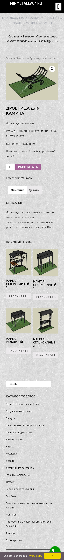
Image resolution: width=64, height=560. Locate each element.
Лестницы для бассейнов (20, 468)
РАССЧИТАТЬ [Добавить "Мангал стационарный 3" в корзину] (19, 296)
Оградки (10, 482)
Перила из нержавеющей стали (23, 404)
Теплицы (10, 533)
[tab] (17, 190)
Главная (10, 58)
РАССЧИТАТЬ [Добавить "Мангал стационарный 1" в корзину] (46, 297)
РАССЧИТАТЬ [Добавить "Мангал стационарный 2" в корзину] (46, 354)
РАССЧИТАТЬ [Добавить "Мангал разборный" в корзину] (19, 350)
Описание (17, 190)
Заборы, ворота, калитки (20, 489)
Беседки (10, 460)
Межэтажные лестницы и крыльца (25, 425)
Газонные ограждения (18, 475)
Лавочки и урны (14, 439)
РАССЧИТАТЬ (28, 167)
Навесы (10, 446)
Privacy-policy (34, 556)
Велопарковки (14, 540)
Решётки (11, 496)
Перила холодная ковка (19, 432)
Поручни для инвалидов (19, 411)
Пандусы (10, 418)
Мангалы (22, 58)
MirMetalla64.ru (26, 3)
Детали (34, 190)
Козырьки (11, 453)
